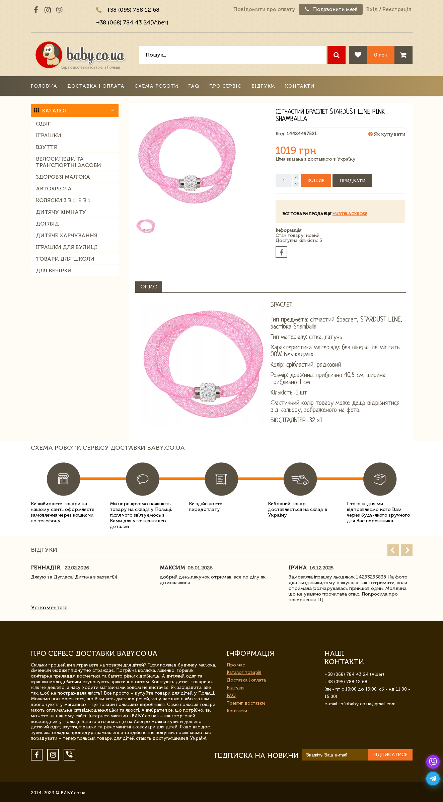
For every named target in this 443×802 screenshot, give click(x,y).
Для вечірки (54, 270)
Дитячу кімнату (61, 212)
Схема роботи (156, 86)
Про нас (236, 664)
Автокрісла (54, 188)
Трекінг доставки (246, 703)
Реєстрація (396, 9)
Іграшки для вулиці (66, 247)
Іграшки (48, 135)
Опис (148, 286)
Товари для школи (65, 259)
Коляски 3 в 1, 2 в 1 (63, 200)
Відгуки (263, 86)
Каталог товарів (244, 672)
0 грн (380, 55)
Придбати (352, 180)
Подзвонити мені (331, 9)
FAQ (193, 86)
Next (407, 550)
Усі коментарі (49, 607)
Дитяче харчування (66, 235)
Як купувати (386, 134)
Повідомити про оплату (264, 9)
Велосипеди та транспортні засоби (68, 162)
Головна (44, 86)
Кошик (315, 180)
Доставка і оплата (96, 86)
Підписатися (390, 755)
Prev (393, 550)
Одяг (43, 123)
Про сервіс (225, 86)
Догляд (47, 223)
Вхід (372, 9)
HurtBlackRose (350, 213)
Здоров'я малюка (63, 177)
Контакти (299, 86)
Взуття (46, 147)
